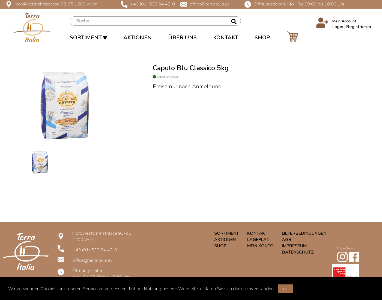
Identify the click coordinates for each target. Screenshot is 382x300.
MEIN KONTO (260, 246)
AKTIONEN (137, 37)
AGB (286, 240)
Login (337, 27)
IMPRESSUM (294, 246)
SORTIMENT (88, 37)
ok (285, 289)
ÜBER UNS (182, 37)
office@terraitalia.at (204, 4)
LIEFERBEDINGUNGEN (304, 233)
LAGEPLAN (258, 240)
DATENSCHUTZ (298, 252)
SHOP (262, 37)
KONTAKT (225, 37)
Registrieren (358, 27)
